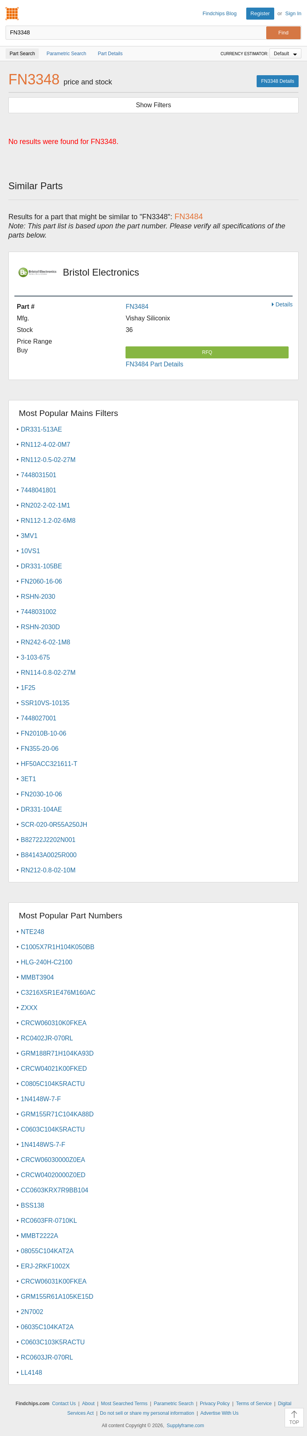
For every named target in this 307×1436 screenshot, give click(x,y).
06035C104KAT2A (47, 1327)
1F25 (28, 687)
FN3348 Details (277, 81)
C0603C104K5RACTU (53, 1129)
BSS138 (32, 1205)
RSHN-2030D (40, 627)
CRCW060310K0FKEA (54, 1023)
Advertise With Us (219, 1413)
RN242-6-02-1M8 (45, 642)
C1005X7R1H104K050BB (57, 947)
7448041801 (38, 490)
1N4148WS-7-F (43, 1144)
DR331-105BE (41, 566)
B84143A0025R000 (49, 855)
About (88, 1403)
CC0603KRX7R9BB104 (54, 1190)
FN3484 (137, 306)
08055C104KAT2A (47, 1251)
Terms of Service (253, 1403)
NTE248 (32, 931)
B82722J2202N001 (48, 839)
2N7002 (32, 1311)
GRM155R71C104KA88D (57, 1114)
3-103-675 (35, 657)
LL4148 (31, 1372)
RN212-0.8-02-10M (48, 870)
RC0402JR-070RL (47, 1038)
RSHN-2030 (38, 596)
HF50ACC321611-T (49, 763)
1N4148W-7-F (41, 1099)
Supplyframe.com (185, 1425)
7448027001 (38, 718)
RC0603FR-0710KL (49, 1220)
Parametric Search (173, 1403)
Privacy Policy (215, 1403)
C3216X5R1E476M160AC (58, 992)
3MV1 (29, 535)
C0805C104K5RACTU (53, 1083)
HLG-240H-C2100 (46, 962)
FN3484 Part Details (154, 364)
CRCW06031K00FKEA (54, 1281)
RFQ (207, 352)
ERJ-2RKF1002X (45, 1266)
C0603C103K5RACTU (53, 1342)
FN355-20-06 (39, 748)
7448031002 (38, 611)
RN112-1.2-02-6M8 (48, 520)
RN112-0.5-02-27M (48, 459)
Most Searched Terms (124, 1403)
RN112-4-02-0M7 (45, 444)
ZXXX (29, 1007)
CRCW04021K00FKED (54, 1068)
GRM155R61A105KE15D (57, 1296)
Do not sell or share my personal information (147, 1413)
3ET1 (28, 779)
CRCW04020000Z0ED (53, 1175)
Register (260, 13)
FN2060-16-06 (41, 581)
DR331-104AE (41, 809)
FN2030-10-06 (41, 794)
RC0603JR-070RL (47, 1357)
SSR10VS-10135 (45, 703)
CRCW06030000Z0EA (53, 1159)
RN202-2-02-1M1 (45, 505)
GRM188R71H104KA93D (57, 1053)
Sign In (293, 13)
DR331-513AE (41, 429)
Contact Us (64, 1403)
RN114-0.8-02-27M (48, 672)
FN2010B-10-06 (43, 733)
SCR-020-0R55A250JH (54, 824)
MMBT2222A (39, 1235)
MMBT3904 (37, 977)
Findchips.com (12, 13)
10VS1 (30, 551)
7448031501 (38, 475)
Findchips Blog (220, 13)
